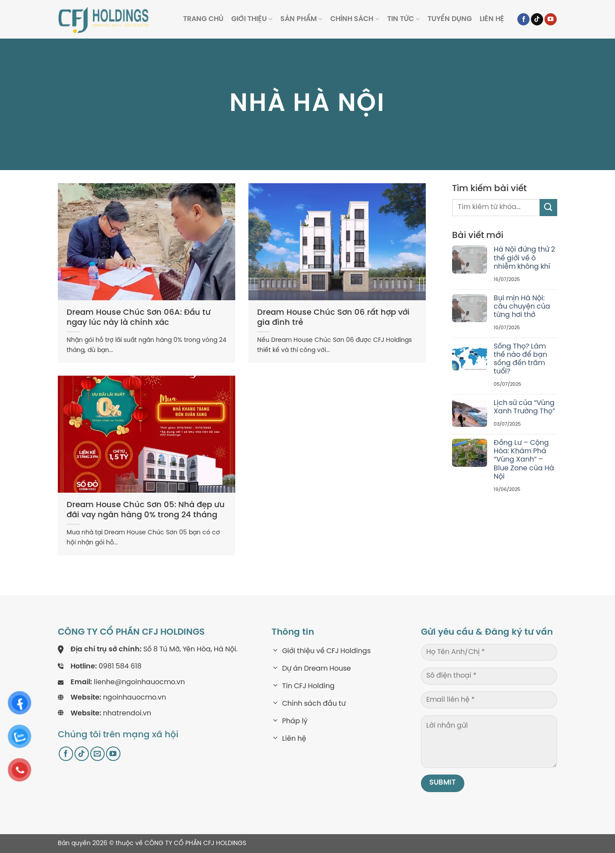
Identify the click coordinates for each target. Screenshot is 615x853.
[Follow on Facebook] (523, 19)
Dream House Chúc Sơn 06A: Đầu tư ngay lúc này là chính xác (139, 318)
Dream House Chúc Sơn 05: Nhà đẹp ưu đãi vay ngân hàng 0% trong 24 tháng (146, 510)
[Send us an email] (97, 753)
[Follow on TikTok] (537, 19)
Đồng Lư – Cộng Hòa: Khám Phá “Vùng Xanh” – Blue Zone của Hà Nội (524, 459)
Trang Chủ (203, 19)
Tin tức (403, 19)
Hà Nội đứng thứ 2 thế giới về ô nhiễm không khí (524, 258)
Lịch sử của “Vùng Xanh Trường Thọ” (524, 407)
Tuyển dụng (450, 19)
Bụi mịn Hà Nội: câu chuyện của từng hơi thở (522, 307)
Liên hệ (492, 19)
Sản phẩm (301, 19)
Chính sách (354, 19)
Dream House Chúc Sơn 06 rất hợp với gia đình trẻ (333, 318)
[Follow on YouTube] (550, 19)
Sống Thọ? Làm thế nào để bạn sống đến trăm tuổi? (520, 359)
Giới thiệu (251, 19)
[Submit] (548, 207)
